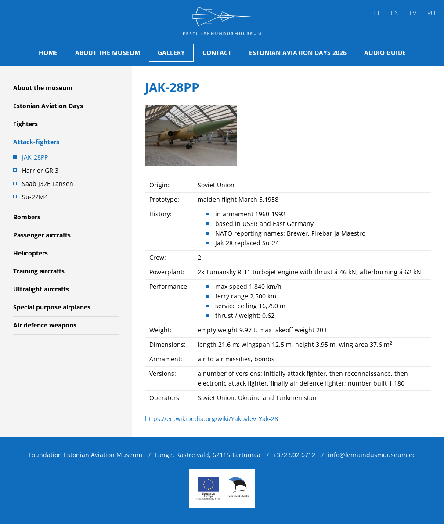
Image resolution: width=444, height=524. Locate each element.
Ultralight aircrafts (41, 289)
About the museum (107, 52)
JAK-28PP (35, 157)
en (395, 13)
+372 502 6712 (294, 455)
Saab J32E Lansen (47, 183)
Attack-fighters (36, 142)
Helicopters (30, 253)
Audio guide (385, 52)
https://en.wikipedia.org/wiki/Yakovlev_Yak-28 (211, 419)
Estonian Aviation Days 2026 (298, 52)
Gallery (171, 52)
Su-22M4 (35, 197)
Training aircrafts (39, 271)
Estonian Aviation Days (48, 106)
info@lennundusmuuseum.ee (372, 455)
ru (431, 13)
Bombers (26, 217)
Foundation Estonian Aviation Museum (85, 455)
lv (413, 13)
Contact (216, 52)
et (376, 13)
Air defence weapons (44, 325)
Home (48, 52)
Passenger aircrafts (42, 235)
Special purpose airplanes (51, 307)
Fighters (25, 124)
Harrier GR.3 (40, 170)
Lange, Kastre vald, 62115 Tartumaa (207, 455)
